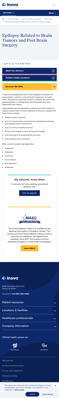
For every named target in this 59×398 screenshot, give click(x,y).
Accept (32, 395)
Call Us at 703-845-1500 (17, 63)
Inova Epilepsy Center (31, 19)
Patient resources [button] (13, 302)
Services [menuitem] (7, 12)
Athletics (44, 347)
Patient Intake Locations (18, 78)
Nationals (15, 347)
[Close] (55, 386)
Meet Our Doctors (14, 70)
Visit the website (29, 193)
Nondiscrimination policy (13, 366)
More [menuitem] (51, 13)
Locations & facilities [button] (15, 310)
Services (48, 19)
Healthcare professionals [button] (17, 318)
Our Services (13, 19)
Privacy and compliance (12, 371)
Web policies (7, 360)
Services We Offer (14, 86)
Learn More (29, 248)
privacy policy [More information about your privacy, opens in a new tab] (19, 390)
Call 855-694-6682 (20, 294)
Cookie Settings (47, 395)
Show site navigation (54, 5)
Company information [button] (15, 326)
